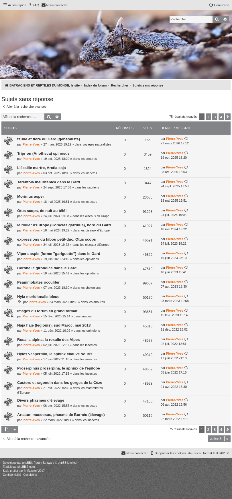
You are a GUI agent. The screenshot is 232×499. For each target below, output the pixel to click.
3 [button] (215, 116)
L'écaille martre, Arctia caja (41, 168)
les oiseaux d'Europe (94, 216)
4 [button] (221, 116)
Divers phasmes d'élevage (40, 400)
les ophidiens (89, 259)
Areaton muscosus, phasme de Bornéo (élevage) (61, 414)
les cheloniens (90, 287)
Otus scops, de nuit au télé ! (42, 211)
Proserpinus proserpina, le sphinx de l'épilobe (58, 368)
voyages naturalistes (96, 144)
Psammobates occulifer (38, 282)
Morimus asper (30, 196)
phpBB (26, 462)
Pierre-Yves (31, 144)
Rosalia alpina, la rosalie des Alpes (48, 339)
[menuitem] (33, 5)
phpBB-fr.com (26, 466)
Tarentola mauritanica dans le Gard (48, 182)
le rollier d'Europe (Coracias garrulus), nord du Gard (64, 225)
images (86, 316)
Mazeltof (32, 470)
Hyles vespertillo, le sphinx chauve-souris (54, 354)
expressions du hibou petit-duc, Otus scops (56, 239)
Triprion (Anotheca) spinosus (43, 153)
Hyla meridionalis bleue (38, 296)
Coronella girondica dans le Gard (46, 268)
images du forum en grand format (47, 311)
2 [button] (208, 116)
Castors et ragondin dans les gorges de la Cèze (59, 382)
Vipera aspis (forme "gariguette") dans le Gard (58, 254)
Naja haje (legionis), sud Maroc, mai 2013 (54, 325)
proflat (14, 470)
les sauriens (90, 187)
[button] (228, 116)
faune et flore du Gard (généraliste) (48, 139)
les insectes (88, 173)
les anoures (88, 158)
